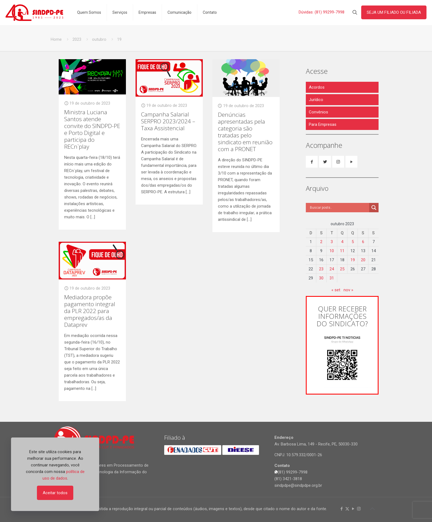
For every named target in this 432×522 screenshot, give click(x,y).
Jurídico (316, 99)
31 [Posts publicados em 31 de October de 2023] (332, 278)
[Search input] (339, 207)
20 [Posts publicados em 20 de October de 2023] (363, 259)
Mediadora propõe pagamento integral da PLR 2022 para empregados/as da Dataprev (89, 310)
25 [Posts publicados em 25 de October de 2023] (342, 269)
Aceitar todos (55, 492)
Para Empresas (322, 124)
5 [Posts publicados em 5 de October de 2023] (353, 241)
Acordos (317, 87)
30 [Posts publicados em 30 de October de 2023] (321, 278)
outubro (99, 39)
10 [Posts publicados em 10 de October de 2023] (332, 250)
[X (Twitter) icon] (347, 508)
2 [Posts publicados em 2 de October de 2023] (321, 241)
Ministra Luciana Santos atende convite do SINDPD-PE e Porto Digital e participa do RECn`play (92, 129)
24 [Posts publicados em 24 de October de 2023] (332, 269)
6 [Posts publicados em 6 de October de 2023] (363, 241)
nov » (348, 289)
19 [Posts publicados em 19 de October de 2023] (352, 259)
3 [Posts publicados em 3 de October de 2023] (332, 241)
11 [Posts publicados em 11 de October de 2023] (342, 250)
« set (335, 289)
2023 (76, 39)
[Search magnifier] (374, 207)
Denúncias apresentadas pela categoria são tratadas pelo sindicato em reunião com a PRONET (245, 132)
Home (56, 39)
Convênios (318, 112)
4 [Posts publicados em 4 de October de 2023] (342, 241)
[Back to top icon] (372, 509)
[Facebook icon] (341, 508)
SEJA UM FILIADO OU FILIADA (394, 12)
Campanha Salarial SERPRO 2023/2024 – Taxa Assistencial (168, 121)
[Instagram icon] (359, 508)
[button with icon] (312, 162)
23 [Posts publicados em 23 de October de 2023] (321, 269)
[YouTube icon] (353, 508)
